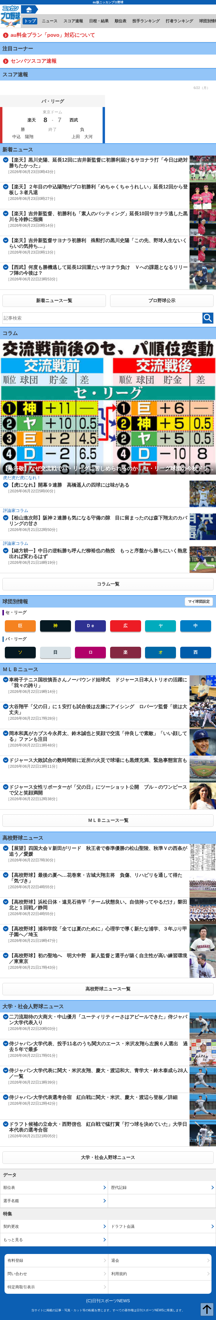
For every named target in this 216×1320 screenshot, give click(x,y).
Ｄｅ (90, 625)
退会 (115, 1260)
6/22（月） (202, 88)
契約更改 (11, 1226)
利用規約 (119, 1273)
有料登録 (15, 1260)
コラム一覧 (108, 583)
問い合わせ (17, 1273)
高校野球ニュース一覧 (108, 988)
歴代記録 (119, 1187)
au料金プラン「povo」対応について (53, 35)
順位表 (9, 1187)
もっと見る (13, 1239)
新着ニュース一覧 (54, 300)
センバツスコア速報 (34, 61)
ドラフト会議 (122, 1226)
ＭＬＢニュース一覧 (108, 820)
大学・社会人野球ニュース (108, 1157)
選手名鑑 (11, 1200)
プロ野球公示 (161, 300)
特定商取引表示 (21, 1287)
